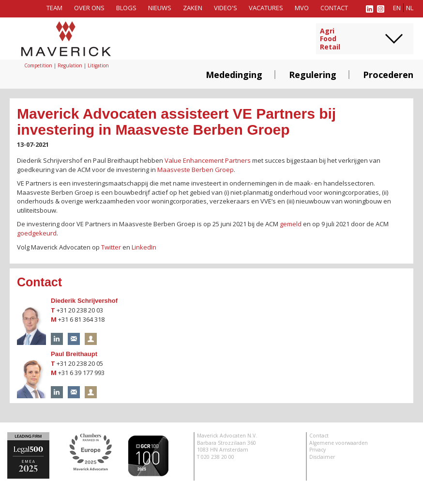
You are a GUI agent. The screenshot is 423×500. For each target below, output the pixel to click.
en (397, 7)
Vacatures (266, 7)
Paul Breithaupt (74, 354)
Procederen (388, 74)
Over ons (89, 7)
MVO (302, 7)
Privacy (317, 449)
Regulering (312, 74)
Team (54, 7)
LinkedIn (144, 247)
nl (409, 7)
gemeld (291, 223)
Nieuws (159, 7)
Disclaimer (322, 456)
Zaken (192, 7)
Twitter (111, 247)
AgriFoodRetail (330, 39)
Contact (334, 7)
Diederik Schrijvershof (84, 300)
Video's (225, 7)
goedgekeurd (37, 233)
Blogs (126, 7)
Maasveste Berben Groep (195, 169)
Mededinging (234, 74)
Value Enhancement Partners (208, 160)
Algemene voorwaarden (338, 442)
